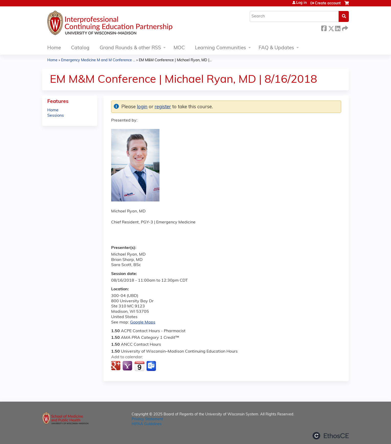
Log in (301, 3)
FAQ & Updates (276, 48)
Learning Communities (220, 48)
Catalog (80, 48)
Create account (328, 3)
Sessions (55, 116)
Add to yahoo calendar (128, 366)
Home (54, 48)
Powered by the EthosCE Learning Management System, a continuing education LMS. (331, 435)
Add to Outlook (151, 366)
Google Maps (142, 322)
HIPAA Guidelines (147, 424)
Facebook (323, 28)
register (163, 107)
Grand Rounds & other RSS (130, 48)
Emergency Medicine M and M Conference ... (98, 60)
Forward (344, 28)
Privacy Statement (147, 419)
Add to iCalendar (139, 366)
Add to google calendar (116, 366)
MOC (179, 48)
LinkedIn (337, 28)
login (142, 107)
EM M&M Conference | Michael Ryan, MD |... (175, 60)
